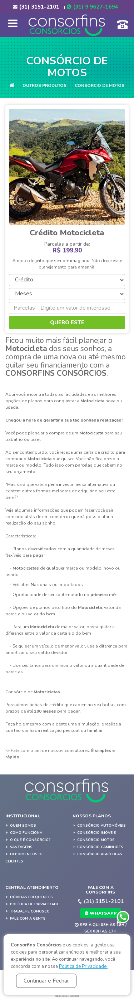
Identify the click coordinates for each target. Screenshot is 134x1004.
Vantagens (19, 847)
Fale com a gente (25, 918)
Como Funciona (23, 832)
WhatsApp (100, 913)
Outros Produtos (44, 85)
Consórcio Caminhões (98, 847)
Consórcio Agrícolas (97, 854)
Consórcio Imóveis (94, 832)
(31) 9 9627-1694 (92, 6)
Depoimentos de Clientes (24, 858)
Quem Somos (20, 825)
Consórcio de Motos (99, 85)
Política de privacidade (32, 904)
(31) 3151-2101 (36, 6)
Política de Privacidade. (83, 966)
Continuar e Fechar (46, 981)
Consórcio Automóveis (99, 825)
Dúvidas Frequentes (29, 897)
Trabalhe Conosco (27, 911)
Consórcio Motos (94, 839)
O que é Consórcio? (27, 839)
